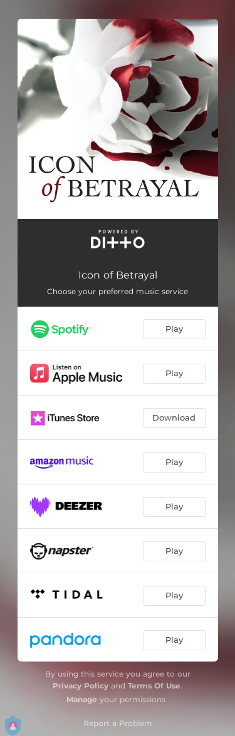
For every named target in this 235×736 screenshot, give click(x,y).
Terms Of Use (154, 685)
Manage (81, 699)
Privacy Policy (80, 685)
